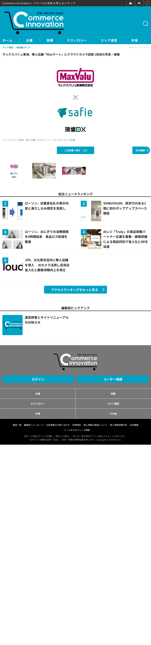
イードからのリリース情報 (77, 430)
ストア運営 (109, 40)
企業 (29, 40)
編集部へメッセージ (33, 424)
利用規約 (76, 424)
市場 (134, 40)
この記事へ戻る (75, 150)
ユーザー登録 (112, 379)
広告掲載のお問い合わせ (58, 424)
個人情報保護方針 (118, 424)
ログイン (38, 379)
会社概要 (134, 424)
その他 (113, 413)
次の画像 (140, 150)
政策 (50, 40)
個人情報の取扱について (95, 424)
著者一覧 (17, 424)
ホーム (7, 40)
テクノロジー (77, 40)
